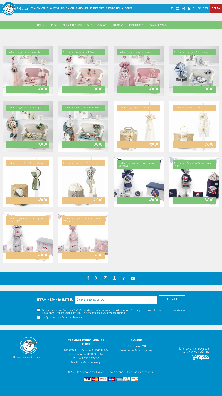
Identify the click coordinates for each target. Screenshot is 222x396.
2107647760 (139, 346)
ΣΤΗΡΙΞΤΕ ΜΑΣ (97, 8)
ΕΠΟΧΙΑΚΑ (118, 25)
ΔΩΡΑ (89, 25)
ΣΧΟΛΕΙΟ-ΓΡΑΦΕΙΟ (158, 25)
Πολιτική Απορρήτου (87, 313)
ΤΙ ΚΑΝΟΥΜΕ (53, 8)
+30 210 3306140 (94, 354)
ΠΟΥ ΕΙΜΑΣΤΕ (67, 8)
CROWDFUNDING (114, 8)
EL (194, 8)
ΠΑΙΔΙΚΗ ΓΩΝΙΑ (135, 25)
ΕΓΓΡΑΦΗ (172, 299)
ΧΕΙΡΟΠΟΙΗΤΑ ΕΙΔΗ (72, 25)
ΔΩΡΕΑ (216, 8)
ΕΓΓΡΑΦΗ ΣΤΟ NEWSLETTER (55, 299)
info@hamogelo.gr (90, 362)
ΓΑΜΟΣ (54, 25)
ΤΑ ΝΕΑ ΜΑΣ (82, 8)
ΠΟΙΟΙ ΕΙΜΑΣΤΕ (38, 8)
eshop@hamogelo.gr (140, 350)
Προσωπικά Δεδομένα (140, 372)
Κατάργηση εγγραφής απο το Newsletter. (60, 317)
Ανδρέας (23, 8)
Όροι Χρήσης (115, 372)
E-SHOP (128, 8)
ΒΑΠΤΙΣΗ (41, 25)
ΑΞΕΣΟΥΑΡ (102, 25)
